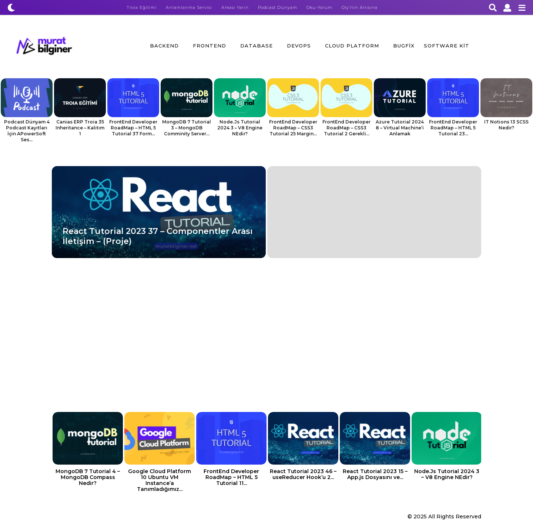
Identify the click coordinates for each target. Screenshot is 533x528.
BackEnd (164, 46)
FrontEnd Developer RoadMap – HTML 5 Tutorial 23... (453, 127)
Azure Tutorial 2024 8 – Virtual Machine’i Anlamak (400, 127)
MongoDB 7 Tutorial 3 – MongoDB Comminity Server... (186, 127)
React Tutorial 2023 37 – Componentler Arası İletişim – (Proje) (158, 236)
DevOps (299, 46)
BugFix (404, 46)
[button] (11, 7)
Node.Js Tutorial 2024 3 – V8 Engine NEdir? (239, 127)
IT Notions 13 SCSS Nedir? (506, 125)
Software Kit (446, 46)
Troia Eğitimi (142, 7)
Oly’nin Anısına (360, 7)
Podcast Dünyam (277, 7)
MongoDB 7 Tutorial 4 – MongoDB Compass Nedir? (88, 477)
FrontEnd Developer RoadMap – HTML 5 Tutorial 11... (231, 477)
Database (256, 46)
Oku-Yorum (319, 7)
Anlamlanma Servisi (189, 7)
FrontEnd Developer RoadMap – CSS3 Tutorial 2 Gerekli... (346, 127)
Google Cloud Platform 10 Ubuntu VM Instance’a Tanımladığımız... (159, 480)
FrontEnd (209, 46)
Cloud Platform (352, 46)
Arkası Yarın (235, 7)
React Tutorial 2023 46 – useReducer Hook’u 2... (303, 474)
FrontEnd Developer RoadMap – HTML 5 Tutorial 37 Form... (133, 127)
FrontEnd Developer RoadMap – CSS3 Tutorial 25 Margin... (293, 127)
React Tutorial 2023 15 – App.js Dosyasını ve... (375, 474)
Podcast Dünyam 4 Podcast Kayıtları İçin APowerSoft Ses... (27, 130)
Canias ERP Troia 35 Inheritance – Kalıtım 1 (80, 127)
